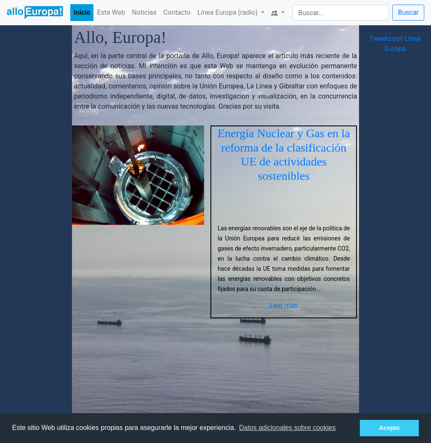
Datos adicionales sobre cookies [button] (287, 427)
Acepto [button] (389, 427)
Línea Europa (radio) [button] (228, 12)
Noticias (144, 12)
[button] (278, 12)
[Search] (341, 13)
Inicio (82, 12)
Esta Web (111, 12)
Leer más (284, 306)
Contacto (177, 12)
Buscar (408, 12)
